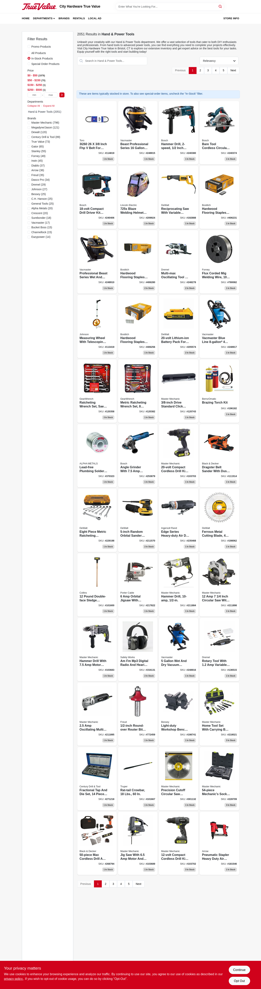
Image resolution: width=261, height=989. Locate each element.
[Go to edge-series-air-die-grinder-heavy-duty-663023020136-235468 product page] (178, 520)
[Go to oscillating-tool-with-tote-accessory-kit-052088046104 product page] (97, 714)
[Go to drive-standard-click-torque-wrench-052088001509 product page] (178, 391)
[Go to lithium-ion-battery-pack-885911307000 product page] (178, 326)
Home (26, 18)
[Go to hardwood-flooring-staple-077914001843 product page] (137, 262)
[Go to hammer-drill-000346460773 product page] (178, 132)
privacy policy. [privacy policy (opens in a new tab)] (13, 978)
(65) (37, 146)
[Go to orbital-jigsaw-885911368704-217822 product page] (137, 585)
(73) (40, 141)
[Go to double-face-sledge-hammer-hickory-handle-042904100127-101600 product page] (97, 585)
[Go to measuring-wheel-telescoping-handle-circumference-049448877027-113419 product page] (97, 326)
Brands (64, 18)
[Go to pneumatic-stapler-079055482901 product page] (219, 843)
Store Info (231, 18)
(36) (37, 170)
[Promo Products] (29, 46)
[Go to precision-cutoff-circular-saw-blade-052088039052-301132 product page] (178, 778)
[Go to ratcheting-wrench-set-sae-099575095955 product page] (97, 391)
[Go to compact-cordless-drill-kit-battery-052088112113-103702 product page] (178, 843)
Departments (42, 18)
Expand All (49, 106)
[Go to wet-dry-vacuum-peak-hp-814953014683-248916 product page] (178, 649)
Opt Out (239, 981)
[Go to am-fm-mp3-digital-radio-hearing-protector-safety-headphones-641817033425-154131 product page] (137, 649)
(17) (40, 222)
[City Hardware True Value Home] (39, 6)
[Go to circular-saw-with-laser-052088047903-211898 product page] (219, 585)
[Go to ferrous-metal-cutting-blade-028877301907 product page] (219, 520)
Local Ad (94, 18)
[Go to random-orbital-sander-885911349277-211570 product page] (137, 520)
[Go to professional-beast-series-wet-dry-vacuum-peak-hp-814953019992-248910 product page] (97, 262)
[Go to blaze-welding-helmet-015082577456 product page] (137, 197)
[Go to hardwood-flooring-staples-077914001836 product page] (219, 197)
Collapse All (34, 106)
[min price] (34, 94)
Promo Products (41, 47)
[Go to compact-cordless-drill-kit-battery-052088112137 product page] (178, 456)
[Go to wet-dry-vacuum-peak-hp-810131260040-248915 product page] (137, 132)
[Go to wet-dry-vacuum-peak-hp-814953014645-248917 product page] (219, 326)
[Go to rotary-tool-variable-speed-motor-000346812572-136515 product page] (219, 649)
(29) (38, 184)
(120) (39, 132)
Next (233, 70)
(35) (37, 175)
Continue (239, 970)
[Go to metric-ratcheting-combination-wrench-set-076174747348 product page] (97, 520)
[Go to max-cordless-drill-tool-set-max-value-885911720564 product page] (97, 843)
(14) (40, 236)
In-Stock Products (42, 58)
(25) (38, 194)
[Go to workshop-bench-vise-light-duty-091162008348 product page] (178, 714)
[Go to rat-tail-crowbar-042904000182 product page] (137, 778)
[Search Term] (169, 6)
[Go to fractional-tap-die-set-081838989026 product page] (97, 778)
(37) (38, 165)
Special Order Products (45, 64)
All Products (38, 53)
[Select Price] (61, 94)
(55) (38, 151)
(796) (45, 122)
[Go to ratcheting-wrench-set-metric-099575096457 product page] (137, 391)
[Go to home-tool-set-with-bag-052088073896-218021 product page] (219, 714)
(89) (45, 137)
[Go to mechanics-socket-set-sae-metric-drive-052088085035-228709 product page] (219, 778)
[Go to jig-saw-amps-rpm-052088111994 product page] (137, 843)
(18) (41, 217)
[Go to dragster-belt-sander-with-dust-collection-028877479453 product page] (219, 456)
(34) (40, 179)
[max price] (50, 94)
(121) (45, 127)
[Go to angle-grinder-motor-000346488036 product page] (137, 456)
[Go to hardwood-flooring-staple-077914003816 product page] (137, 326)
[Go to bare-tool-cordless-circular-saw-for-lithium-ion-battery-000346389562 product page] (219, 132)
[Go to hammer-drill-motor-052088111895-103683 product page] (97, 649)
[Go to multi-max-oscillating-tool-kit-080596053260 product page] (178, 262)
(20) (42, 208)
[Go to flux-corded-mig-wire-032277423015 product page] (219, 262)
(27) (39, 189)
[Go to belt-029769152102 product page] (97, 132)
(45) (37, 160)
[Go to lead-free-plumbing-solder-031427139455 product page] (97, 456)
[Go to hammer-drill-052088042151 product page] (178, 585)
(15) (41, 227)
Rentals (79, 18)
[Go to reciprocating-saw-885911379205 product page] (178, 197)
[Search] (220, 6)
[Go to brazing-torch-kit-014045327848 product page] (219, 391)
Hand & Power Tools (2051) (44, 111)
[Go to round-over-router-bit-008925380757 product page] (137, 714)
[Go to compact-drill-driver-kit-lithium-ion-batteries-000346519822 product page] (97, 197)
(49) (38, 156)
